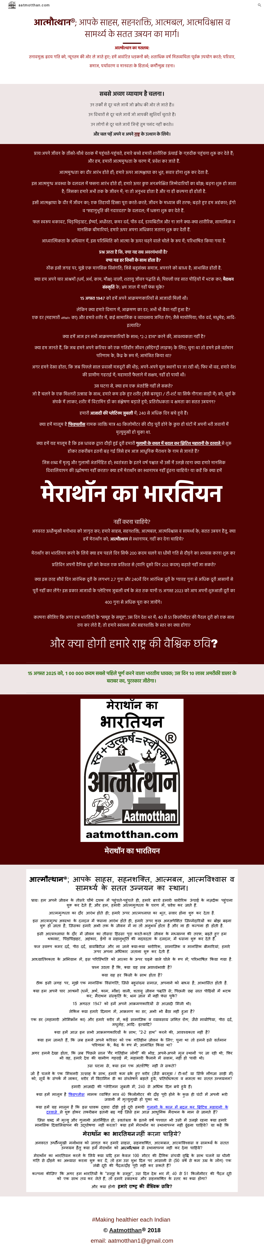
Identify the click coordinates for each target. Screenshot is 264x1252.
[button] (259, 5)
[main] (132, 43)
